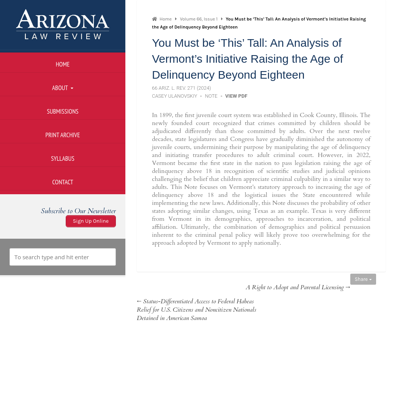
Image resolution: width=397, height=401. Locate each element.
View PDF (236, 96)
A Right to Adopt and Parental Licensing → (297, 287)
